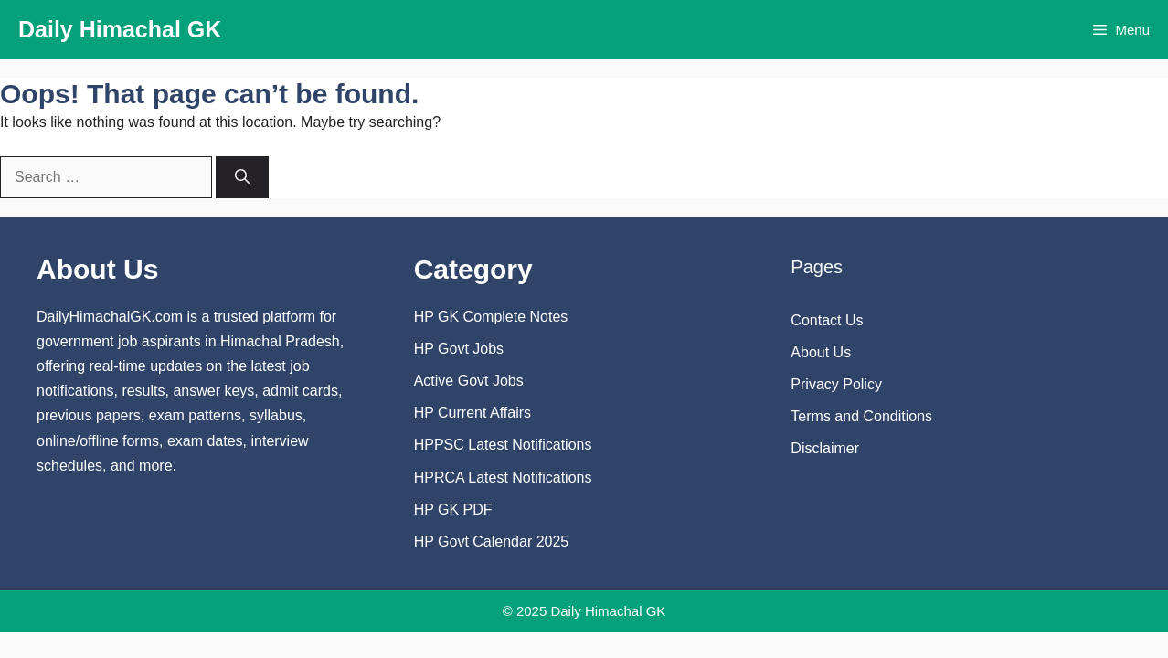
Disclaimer (825, 448)
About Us (821, 352)
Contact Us (827, 320)
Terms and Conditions (861, 416)
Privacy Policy (836, 384)
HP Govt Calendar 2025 (491, 541)
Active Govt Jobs (469, 380)
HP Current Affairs (472, 412)
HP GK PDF (453, 509)
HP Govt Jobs (459, 348)
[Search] (242, 177)
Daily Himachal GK (119, 29)
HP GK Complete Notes (491, 316)
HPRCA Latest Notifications (503, 477)
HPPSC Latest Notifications (503, 444)
